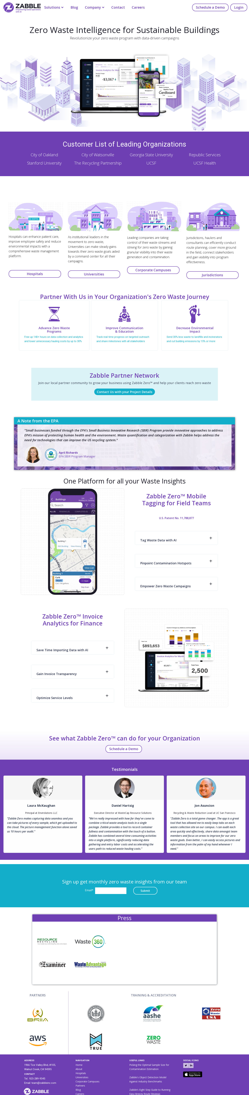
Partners (80, 1085)
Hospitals (35, 273)
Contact (118, 7)
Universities (94, 274)
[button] (54, 7)
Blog (74, 7)
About (79, 1069)
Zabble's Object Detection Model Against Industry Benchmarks (147, 1079)
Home (79, 1065)
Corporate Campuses (153, 270)
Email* (89, 890)
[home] (20, 7)
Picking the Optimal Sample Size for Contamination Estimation (149, 1067)
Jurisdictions (212, 275)
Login (238, 7)
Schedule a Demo (210, 7)
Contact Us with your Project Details (124, 392)
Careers (138, 7)
